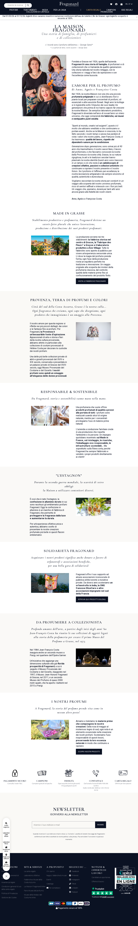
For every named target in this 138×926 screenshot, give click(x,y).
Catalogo (49, 884)
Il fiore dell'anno (6, 865)
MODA (45, 10)
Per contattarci (54, 888)
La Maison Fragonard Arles (34, 886)
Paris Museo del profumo (34, 891)
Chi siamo (50, 871)
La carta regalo (30, 871)
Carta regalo (93, 10)
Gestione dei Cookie (9, 897)
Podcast (74, 892)
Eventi (48, 880)
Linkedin (74, 888)
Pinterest (74, 875)
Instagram (75, 879)
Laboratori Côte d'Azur (6, 834)
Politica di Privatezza (10, 893)
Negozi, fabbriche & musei (56, 875)
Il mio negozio (6, 826)
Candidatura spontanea (101, 877)
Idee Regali (127, 10)
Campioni (111, 10)
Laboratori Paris (6, 842)
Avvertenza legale (8, 882)
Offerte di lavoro (98, 881)
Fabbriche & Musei (6, 857)
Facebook (75, 871)
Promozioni (107, 12)
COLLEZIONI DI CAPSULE (37, 12)
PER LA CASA (59, 10)
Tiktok (73, 883)
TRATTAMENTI (30, 10)
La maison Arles (6, 850)
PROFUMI (13, 10)
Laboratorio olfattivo (32, 875)
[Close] (136, 17)
